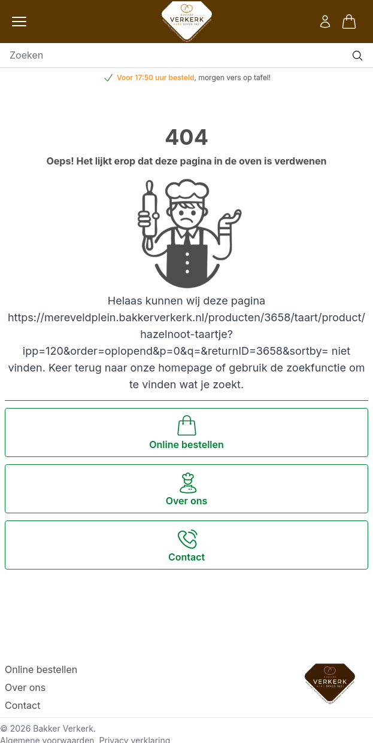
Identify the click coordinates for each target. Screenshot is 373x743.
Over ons (25, 687)
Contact (22, 705)
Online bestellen (41, 669)
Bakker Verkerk (63, 728)
